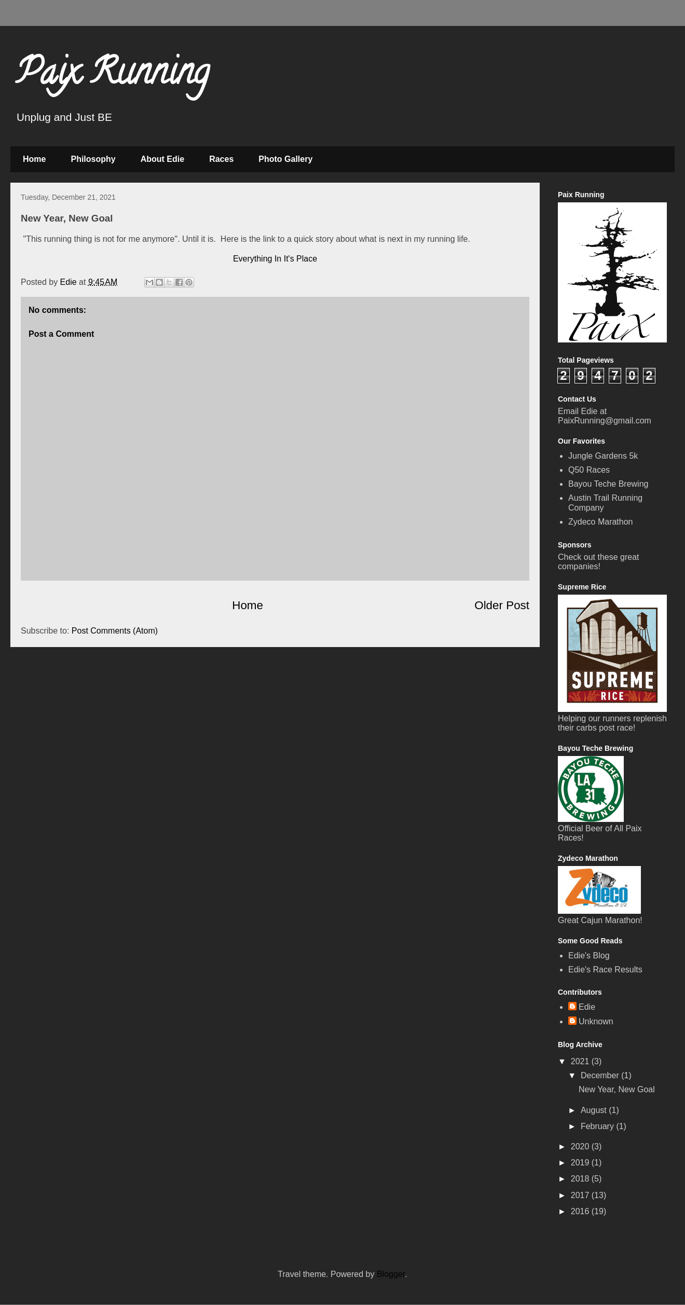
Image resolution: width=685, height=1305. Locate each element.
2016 (581, 1211)
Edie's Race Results (605, 969)
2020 (581, 1146)
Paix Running (112, 76)
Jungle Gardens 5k (603, 455)
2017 (581, 1195)
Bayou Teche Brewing (608, 483)
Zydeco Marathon (600, 521)
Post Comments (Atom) (115, 630)
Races (221, 159)
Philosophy (93, 159)
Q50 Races (589, 469)
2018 (581, 1178)
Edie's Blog (589, 955)
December (601, 1075)
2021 (581, 1061)
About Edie (162, 159)
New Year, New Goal (617, 1089)
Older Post (501, 605)
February (598, 1126)
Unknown (596, 1021)
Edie (587, 1006)
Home (34, 159)
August (595, 1110)
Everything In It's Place (275, 258)
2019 (581, 1162)
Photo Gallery (285, 159)
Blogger (391, 1274)
